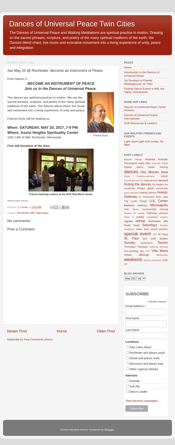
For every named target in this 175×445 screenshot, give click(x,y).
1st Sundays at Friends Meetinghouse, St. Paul (138, 82)
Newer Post (17, 331)
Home (62, 331)
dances (131, 171)
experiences (151, 180)
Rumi (127, 225)
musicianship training (155, 209)
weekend (133, 259)
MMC (126, 209)
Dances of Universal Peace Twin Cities (72, 24)
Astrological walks (134, 163)
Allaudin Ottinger (133, 159)
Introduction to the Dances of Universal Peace (141, 74)
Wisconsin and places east (146, 363)
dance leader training (152, 167)
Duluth (164, 176)
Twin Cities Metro (140, 347)
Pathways (152, 213)
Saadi (136, 225)
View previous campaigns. (141, 400)
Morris (136, 209)
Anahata (150, 159)
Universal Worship (158, 247)
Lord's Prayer (139, 201)
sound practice (159, 229)
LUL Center (158, 201)
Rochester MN (25, 212)
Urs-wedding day (134, 251)
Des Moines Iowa (154, 172)
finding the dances (137, 184)
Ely (141, 180)
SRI (154, 234)
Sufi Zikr (134, 386)
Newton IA (130, 213)
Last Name (132, 330)
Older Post (106, 331)
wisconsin (156, 260)
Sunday (129, 242)
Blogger (109, 429)
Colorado (156, 163)
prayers (164, 217)
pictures (163, 213)
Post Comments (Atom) (38, 339)
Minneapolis (159, 205)
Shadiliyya (129, 229)
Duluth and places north (144, 358)
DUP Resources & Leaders (140, 123)
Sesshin (164, 225)
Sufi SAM (149, 238)
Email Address (135, 306)
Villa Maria (160, 251)
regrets (128, 221)
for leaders (158, 184)
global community (157, 188)
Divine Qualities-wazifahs (139, 176)
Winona (147, 260)
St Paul (163, 234)
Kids (158, 197)
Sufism (164, 238)
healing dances (148, 192)
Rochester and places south (147, 352)
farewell (163, 180)
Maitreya (142, 205)
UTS (147, 251)
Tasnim (163, 242)
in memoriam (146, 197)
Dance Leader (138, 391)
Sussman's (146, 243)
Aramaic (163, 159)
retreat (140, 221)
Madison (129, 205)
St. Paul (131, 238)
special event (137, 233)
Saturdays (42, 212)
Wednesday (162, 255)
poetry (140, 216)
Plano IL (129, 217)
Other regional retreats (143, 369)
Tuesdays (142, 246)
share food (142, 229)
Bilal (148, 163)
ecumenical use (132, 180)
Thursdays (130, 246)
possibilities (152, 217)
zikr (126, 264)
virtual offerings (136, 254)
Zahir (165, 260)
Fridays (141, 188)
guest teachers (131, 192)
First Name (132, 318)
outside (141, 213)
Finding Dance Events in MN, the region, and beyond (144, 90)
